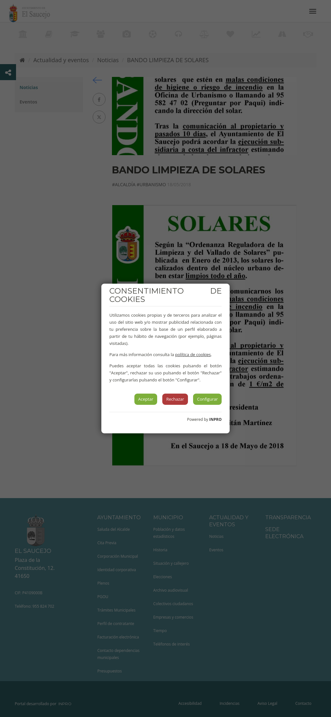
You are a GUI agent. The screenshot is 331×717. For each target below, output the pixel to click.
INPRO (215, 419)
